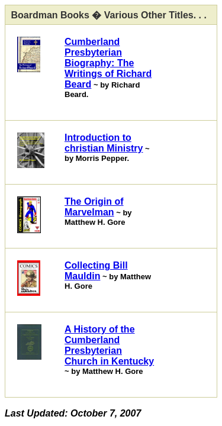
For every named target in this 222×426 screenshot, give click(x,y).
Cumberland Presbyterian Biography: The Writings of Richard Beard (108, 63)
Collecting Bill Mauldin (96, 270)
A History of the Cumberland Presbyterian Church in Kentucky (109, 345)
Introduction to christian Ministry (104, 143)
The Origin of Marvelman (94, 206)
